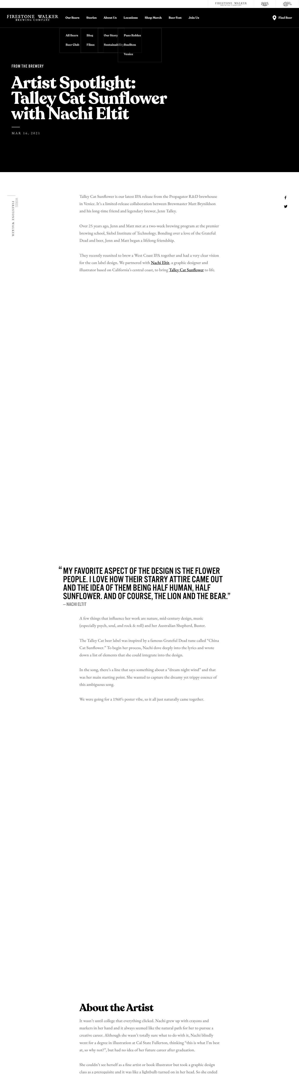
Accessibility (274, 999)
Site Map (183, 1063)
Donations (272, 982)
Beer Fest (175, 17)
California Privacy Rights (131, 1063)
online (187, 708)
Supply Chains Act (162, 1063)
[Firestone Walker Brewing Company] (231, 4)
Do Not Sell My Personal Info (93, 1063)
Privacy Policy (31, 1063)
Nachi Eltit (160, 263)
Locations (131, 17)
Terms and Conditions (57, 1063)
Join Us (194, 17)
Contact (224, 982)
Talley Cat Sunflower (186, 270)
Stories (91, 17)
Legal (15, 1063)
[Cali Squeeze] (287, 4)
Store (222, 999)
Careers (224, 990)
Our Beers (72, 17)
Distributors (274, 990)
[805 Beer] (265, 4)
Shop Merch (153, 17)
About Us (110, 17)
